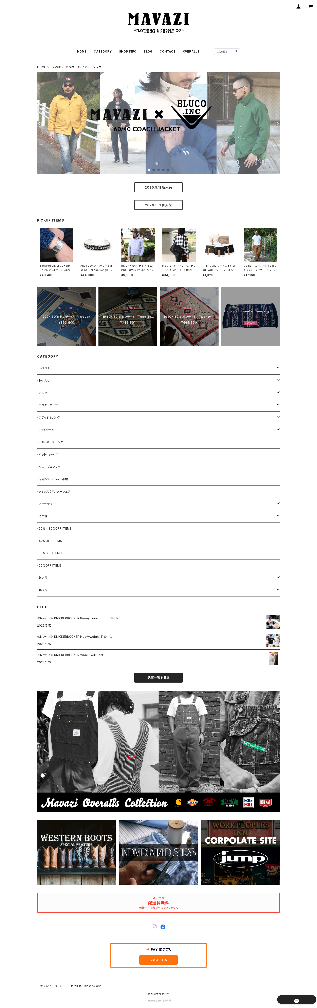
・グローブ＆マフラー (50, 467)
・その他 (56, 67)
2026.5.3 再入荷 (158, 205)
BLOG (148, 51)
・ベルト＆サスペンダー (51, 442)
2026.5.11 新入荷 (158, 187)
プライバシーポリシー (52, 986)
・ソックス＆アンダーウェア (53, 491)
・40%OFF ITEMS (49, 541)
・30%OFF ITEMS (49, 553)
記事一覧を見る (158, 678)
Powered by (158, 1000)
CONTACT (168, 51)
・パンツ (42, 393)
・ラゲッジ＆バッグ (48, 417)
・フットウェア (45, 430)
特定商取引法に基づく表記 (86, 986)
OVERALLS (191, 51)
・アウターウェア (47, 405)
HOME (82, 51)
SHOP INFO (127, 51)
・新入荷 (42, 577)
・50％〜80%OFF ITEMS (54, 528)
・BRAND (43, 368)
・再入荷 (42, 590)
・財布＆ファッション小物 (52, 479)
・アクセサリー (46, 504)
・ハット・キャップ (47, 454)
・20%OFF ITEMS (49, 565)
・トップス (43, 380)
